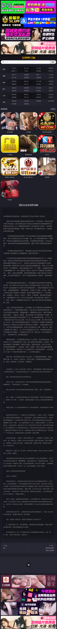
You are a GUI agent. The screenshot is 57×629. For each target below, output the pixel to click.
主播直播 (38, 77)
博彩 (4, 69)
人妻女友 (38, 94)
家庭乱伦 (26, 94)
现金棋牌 (38, 71)
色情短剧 (26, 104)
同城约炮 (14, 101)
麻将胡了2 (14, 71)
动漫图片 (51, 88)
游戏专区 (51, 68)
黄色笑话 (38, 97)
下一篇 (49, 548)
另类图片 (51, 90)
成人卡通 (38, 81)
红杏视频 (14, 104)
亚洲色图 (26, 88)
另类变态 (51, 84)
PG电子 (14, 68)
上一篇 (7, 547)
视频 (4, 76)
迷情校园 (14, 97)
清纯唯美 (26, 90)
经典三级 (26, 84)
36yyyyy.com (28, 58)
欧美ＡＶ (38, 74)
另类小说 (26, 97)
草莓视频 (38, 101)
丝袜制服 (26, 77)
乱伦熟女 (38, 84)
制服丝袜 (14, 84)
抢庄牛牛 (51, 71)
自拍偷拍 (26, 74)
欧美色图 (38, 88)
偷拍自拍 (26, 81)
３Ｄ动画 (51, 74)
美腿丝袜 (14, 90)
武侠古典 (51, 94)
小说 (4, 96)
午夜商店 (26, 101)
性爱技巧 (51, 97)
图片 (4, 89)
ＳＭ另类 (51, 77)
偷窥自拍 (14, 88)
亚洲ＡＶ (14, 74)
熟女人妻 (14, 77)
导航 (4, 102)
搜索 (53, 62)
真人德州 (26, 68)
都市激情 (14, 94)
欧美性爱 (51, 81)
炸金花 (26, 71)
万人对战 (38, 68)
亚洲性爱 (14, 81)
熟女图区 (38, 90)
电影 (4, 82)
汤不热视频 (51, 101)
